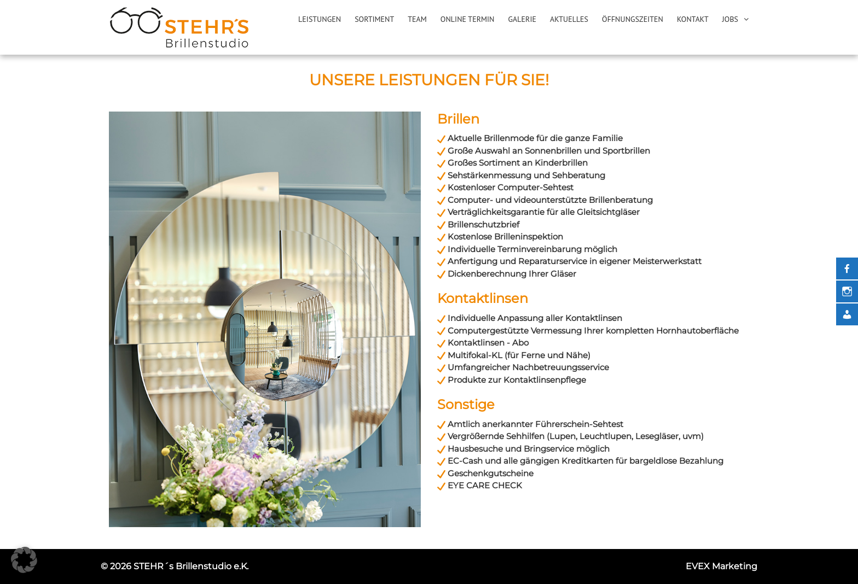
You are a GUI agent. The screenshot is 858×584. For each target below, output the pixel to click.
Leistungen (319, 19)
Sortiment (374, 19)
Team (417, 19)
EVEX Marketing (721, 566)
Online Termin (467, 19)
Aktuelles (569, 19)
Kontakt (693, 19)
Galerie (522, 19)
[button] (24, 560)
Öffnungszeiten (632, 19)
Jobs (730, 19)
